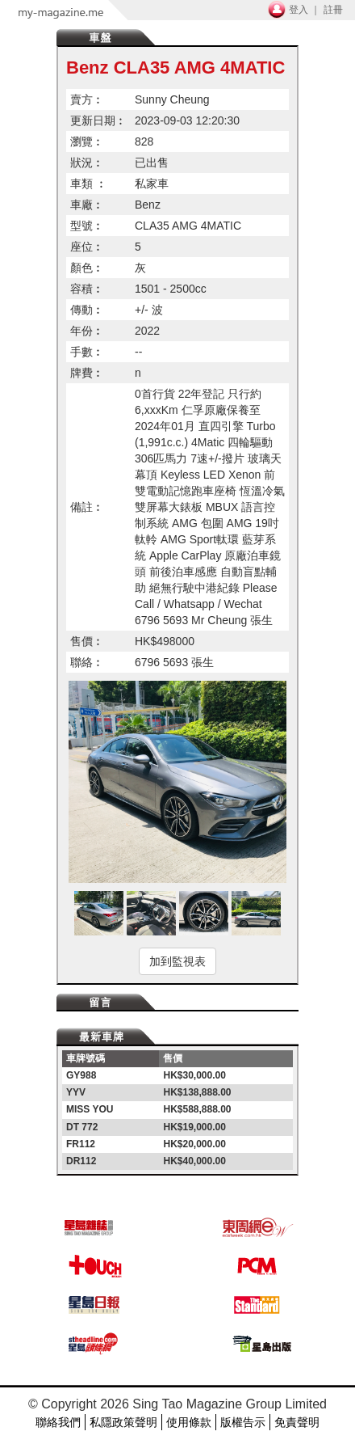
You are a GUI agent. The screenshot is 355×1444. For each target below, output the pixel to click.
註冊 (333, 9)
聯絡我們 (58, 1422)
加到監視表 (177, 961)
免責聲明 (297, 1422)
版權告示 (242, 1422)
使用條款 (188, 1422)
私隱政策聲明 (123, 1422)
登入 (298, 9)
